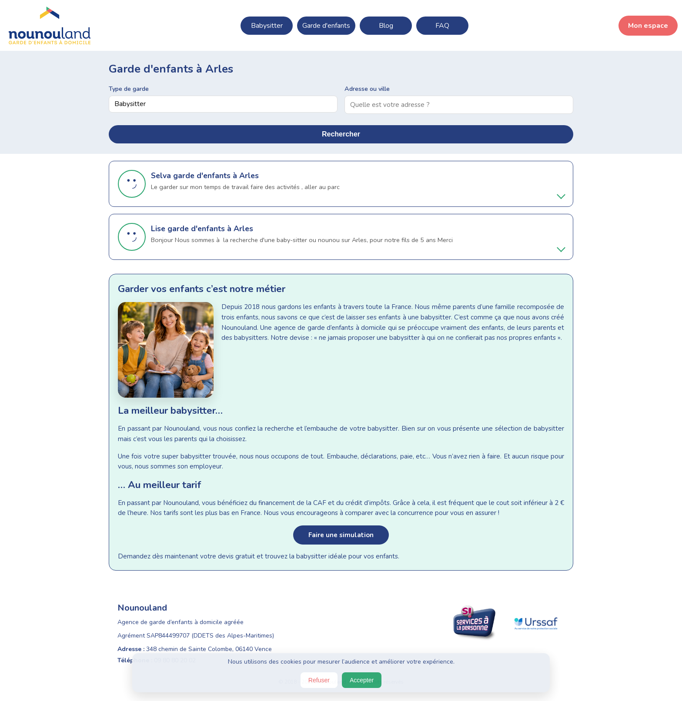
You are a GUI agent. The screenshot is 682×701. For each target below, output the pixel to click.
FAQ (442, 25)
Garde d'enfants (326, 25)
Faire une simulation (341, 535)
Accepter (362, 680)
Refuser (319, 680)
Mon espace (648, 25)
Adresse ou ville (367, 88)
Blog (386, 25)
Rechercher (341, 134)
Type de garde (129, 88)
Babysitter (267, 25)
